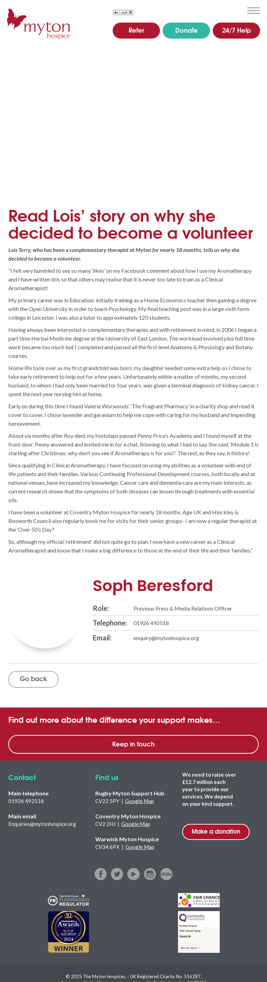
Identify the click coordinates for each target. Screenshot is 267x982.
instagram (150, 874)
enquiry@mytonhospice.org (166, 637)
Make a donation (216, 831)
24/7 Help (236, 30)
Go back (33, 679)
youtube (134, 874)
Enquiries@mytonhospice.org (42, 824)
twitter (117, 874)
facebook (101, 874)
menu (253, 10)
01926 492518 (151, 623)
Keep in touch (133, 743)
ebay (166, 874)
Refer (136, 30)
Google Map (139, 801)
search (237, 10)
